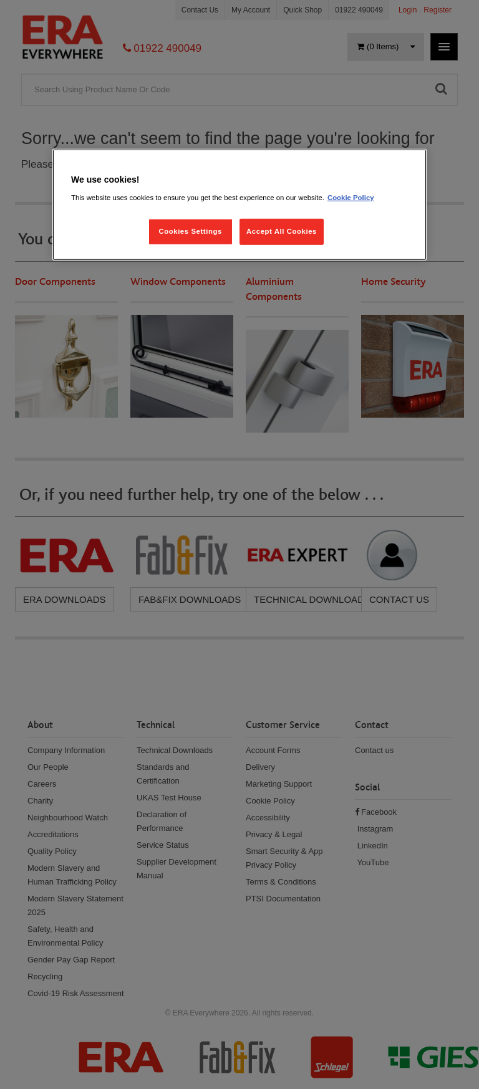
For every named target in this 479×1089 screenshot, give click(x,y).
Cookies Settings (189, 230)
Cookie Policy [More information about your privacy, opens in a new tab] (350, 197)
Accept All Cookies (281, 230)
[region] (239, 205)
